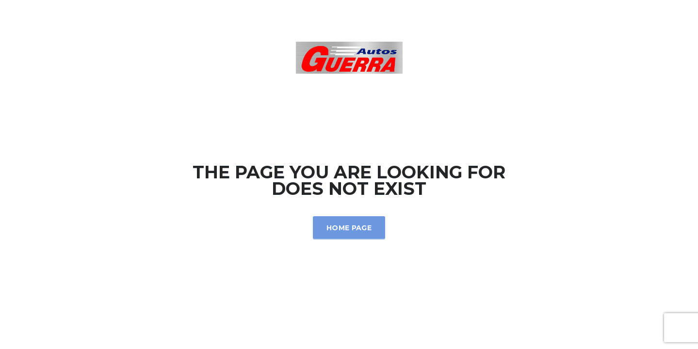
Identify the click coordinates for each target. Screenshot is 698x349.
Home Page (349, 227)
